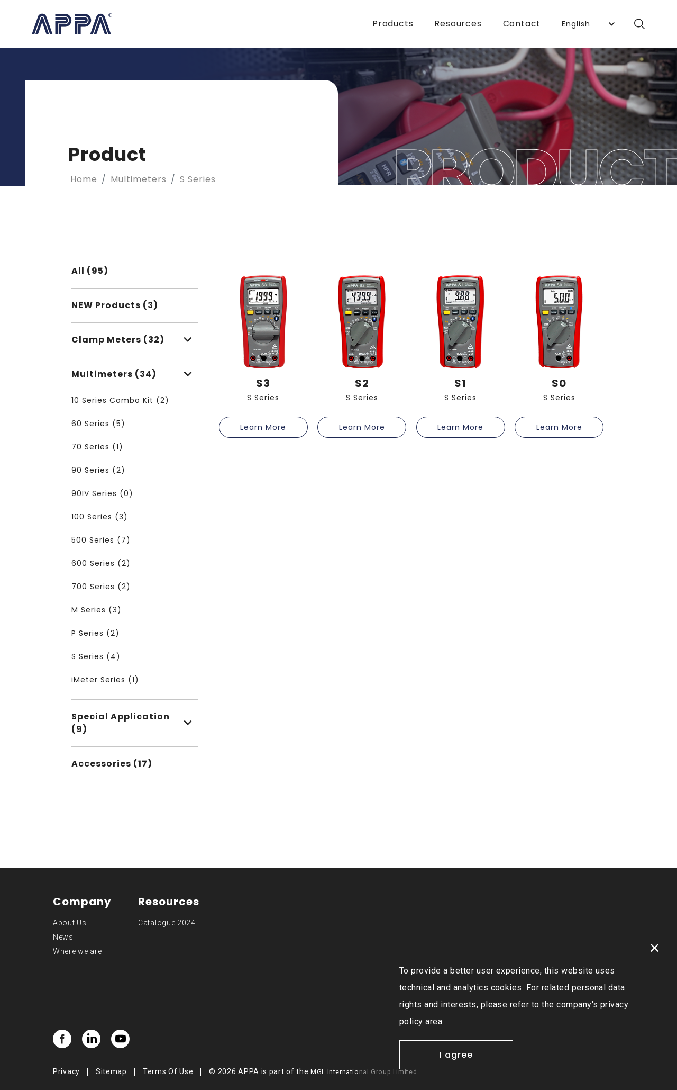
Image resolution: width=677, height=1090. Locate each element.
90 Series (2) (98, 470)
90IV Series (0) (102, 493)
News (63, 937)
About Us (70, 922)
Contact (522, 23)
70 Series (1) (97, 447)
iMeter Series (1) (105, 679)
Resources (457, 23)
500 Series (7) (101, 540)
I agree (456, 1055)
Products (392, 23)
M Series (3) (96, 610)
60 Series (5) (98, 423)
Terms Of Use (168, 1071)
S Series (198, 179)
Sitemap (111, 1071)
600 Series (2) (101, 563)
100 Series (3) (99, 516)
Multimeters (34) (131, 374)
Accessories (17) (111, 764)
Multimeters (139, 179)
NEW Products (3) (114, 305)
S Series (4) (96, 656)
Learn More (263, 427)
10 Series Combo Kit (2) (120, 400)
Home (83, 179)
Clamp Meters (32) (131, 340)
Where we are (77, 951)
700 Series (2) (101, 586)
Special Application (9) (131, 722)
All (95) (89, 271)
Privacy (66, 1071)
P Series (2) (95, 633)
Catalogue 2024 (167, 922)
